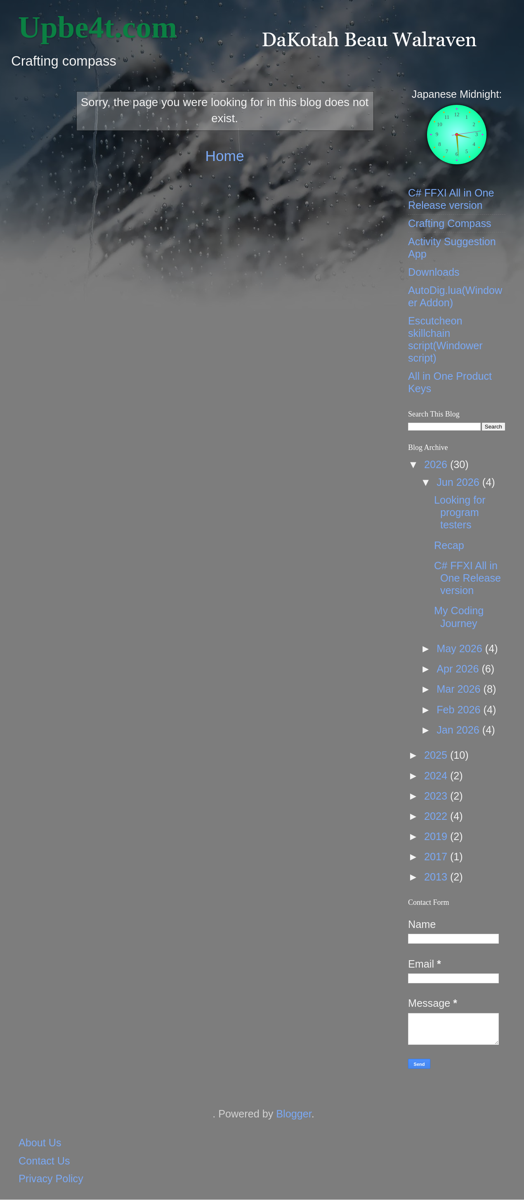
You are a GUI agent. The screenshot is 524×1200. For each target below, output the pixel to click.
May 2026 (461, 648)
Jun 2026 (459, 482)
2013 (437, 877)
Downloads (434, 272)
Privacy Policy (51, 1178)
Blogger (293, 1114)
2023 (437, 796)
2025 (437, 755)
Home (224, 156)
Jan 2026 (459, 730)
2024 (437, 775)
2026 (437, 464)
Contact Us (44, 1161)
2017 (437, 856)
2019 (437, 836)
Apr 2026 (459, 669)
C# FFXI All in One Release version (467, 578)
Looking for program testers (460, 512)
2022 (437, 816)
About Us (40, 1142)
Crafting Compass (449, 223)
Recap (449, 545)
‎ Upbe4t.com (93, 27)
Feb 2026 (460, 709)
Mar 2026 (460, 689)
